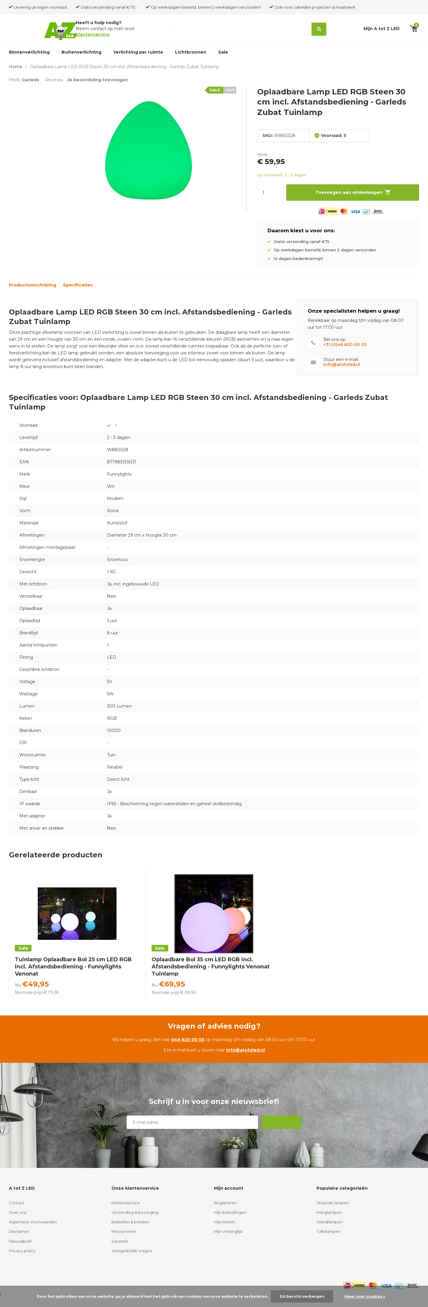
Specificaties (78, 294)
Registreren (225, 1212)
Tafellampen (329, 1241)
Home (15, 76)
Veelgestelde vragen (131, 1260)
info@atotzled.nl (341, 374)
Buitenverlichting (81, 58)
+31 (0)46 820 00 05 (344, 354)
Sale (223, 58)
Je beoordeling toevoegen (97, 89)
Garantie (119, 1251)
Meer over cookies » (364, 1296)
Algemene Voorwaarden (33, 1231)
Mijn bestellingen (230, 1222)
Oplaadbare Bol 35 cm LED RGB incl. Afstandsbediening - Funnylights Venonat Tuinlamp (211, 976)
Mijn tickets (224, 1231)
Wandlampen (330, 1231)
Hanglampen (329, 1222)
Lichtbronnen (190, 58)
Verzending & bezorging (134, 1222)
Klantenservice (125, 1212)
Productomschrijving (32, 294)
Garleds (30, 89)
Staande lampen (333, 1212)
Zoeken (318, 32)
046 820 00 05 (187, 1049)
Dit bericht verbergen (302, 1296)
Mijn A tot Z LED (382, 32)
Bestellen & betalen (130, 1231)
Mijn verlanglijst (228, 1241)
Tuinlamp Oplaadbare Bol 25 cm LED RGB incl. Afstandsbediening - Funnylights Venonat (73, 976)
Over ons (17, 1222)
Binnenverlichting (29, 58)
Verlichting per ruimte (138, 58)
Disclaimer (19, 1241)
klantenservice (93, 37)
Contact (17, 1212)
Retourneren (123, 1241)
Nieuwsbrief (20, 1251)
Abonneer (281, 1132)
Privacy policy (22, 1260)
